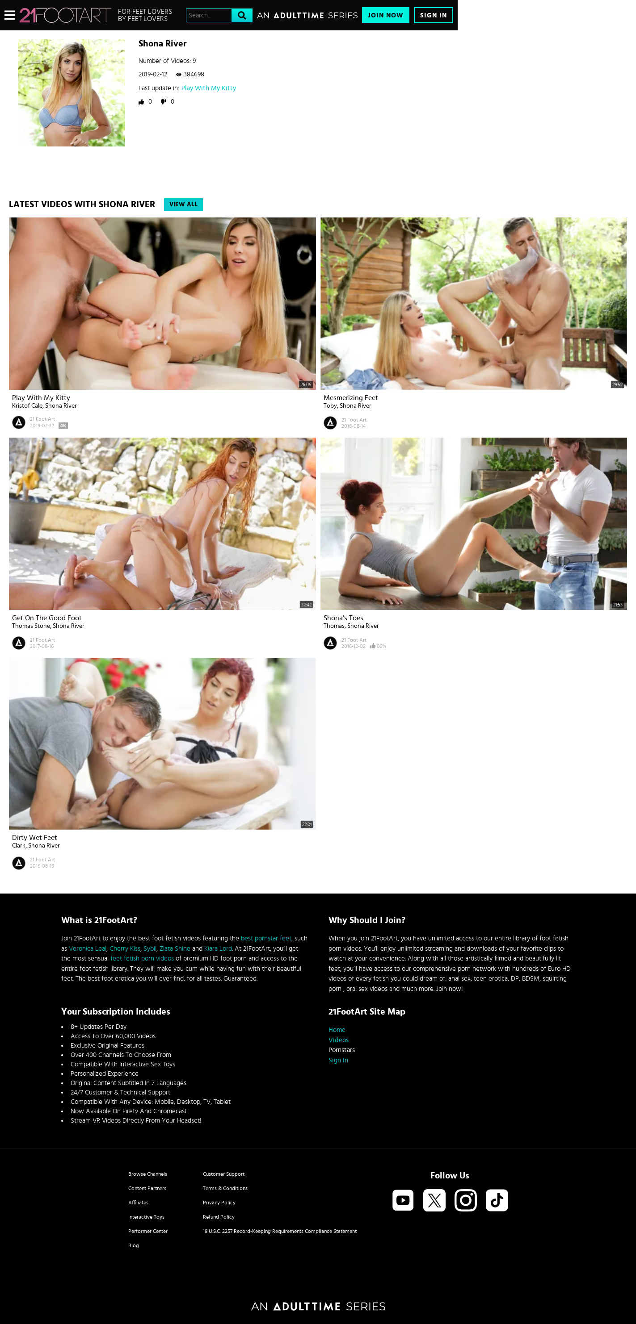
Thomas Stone (31, 626)
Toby (330, 406)
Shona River (61, 406)
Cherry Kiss (125, 948)
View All (183, 204)
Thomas (334, 626)
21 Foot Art (42, 419)
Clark (18, 846)
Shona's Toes (343, 618)
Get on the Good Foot (47, 618)
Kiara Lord (218, 948)
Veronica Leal (87, 948)
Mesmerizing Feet (351, 397)
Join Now (386, 15)
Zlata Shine (175, 948)
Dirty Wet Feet (34, 837)
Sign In (433, 15)
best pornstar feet (266, 938)
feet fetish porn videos (142, 958)
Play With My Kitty (208, 88)
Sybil (149, 948)
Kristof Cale (27, 406)
